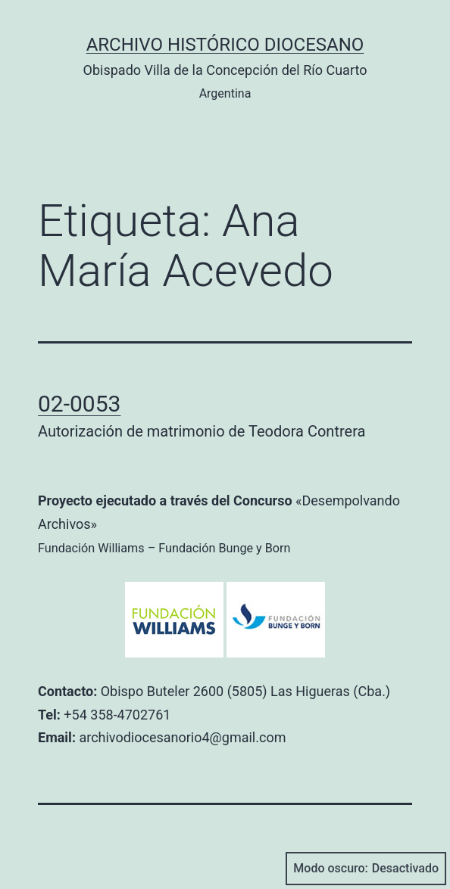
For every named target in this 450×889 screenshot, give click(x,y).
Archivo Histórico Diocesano (225, 44)
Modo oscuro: (366, 868)
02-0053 (79, 403)
